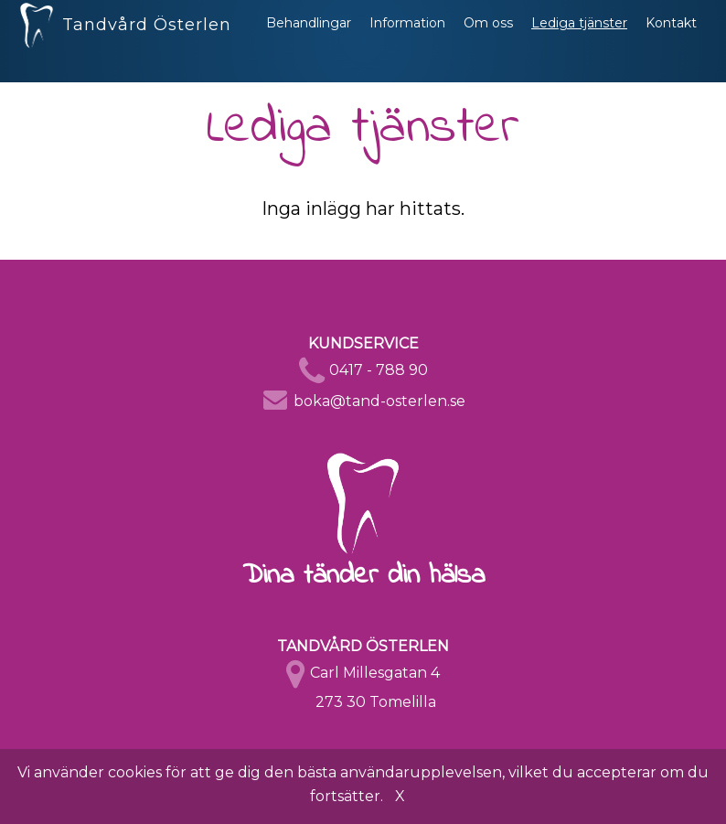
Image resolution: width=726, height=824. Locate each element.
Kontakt (671, 41)
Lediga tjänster (579, 41)
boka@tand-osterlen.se (379, 401)
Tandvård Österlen (125, 37)
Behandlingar (308, 41)
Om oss (488, 41)
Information (407, 41)
